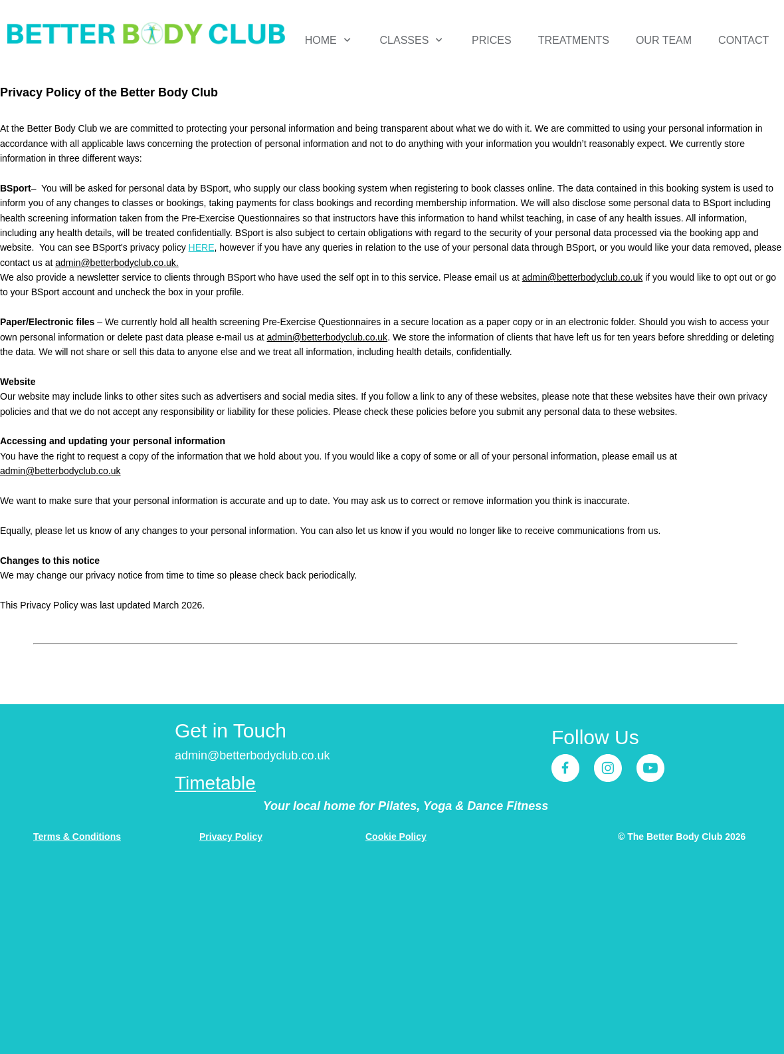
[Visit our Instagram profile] (608, 768)
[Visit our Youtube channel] (650, 768)
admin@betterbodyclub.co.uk (582, 277)
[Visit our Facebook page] (565, 768)
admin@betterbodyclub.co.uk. (116, 262)
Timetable (215, 783)
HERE (202, 247)
